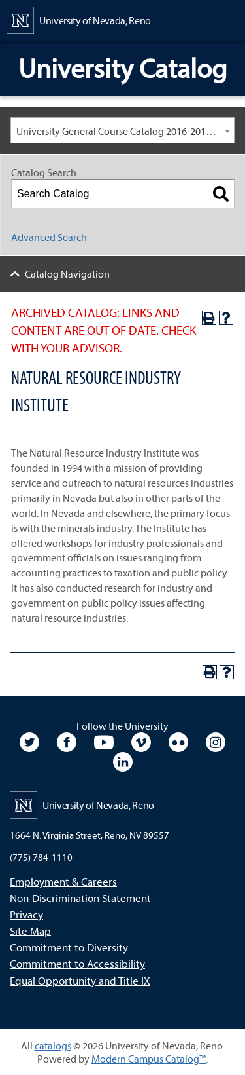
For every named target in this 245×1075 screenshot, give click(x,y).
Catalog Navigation (67, 273)
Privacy (26, 914)
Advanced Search (49, 237)
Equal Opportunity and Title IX (80, 980)
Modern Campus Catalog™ (148, 1058)
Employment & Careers (63, 881)
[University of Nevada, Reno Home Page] (79, 19)
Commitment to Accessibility (77, 963)
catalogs (53, 1045)
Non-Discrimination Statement (80, 898)
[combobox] (122, 130)
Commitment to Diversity (69, 947)
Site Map (30, 930)
